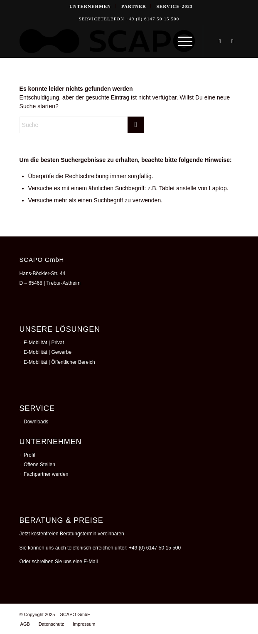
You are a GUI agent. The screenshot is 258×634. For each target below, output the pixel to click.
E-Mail (91, 561)
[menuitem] (90, 6)
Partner (133, 6)
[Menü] (181, 41)
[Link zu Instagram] (232, 41)
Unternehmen (90, 6)
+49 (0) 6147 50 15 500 (155, 548)
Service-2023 (175, 6)
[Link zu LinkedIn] (220, 41)
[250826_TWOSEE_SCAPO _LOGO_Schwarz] (107, 41)
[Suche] (82, 125)
